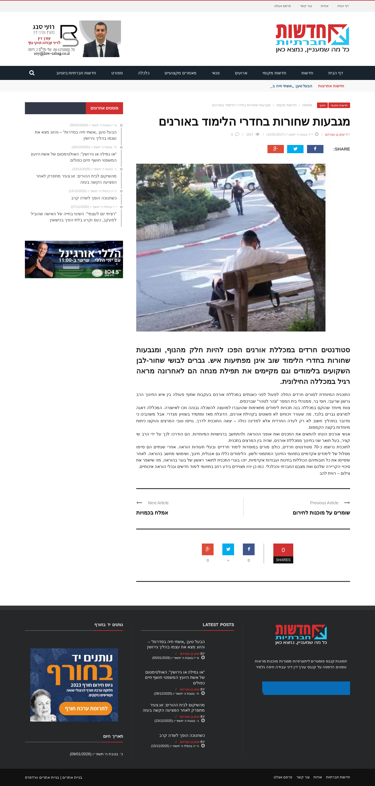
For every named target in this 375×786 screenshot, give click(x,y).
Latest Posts (218, 624)
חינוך (322, 105)
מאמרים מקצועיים (181, 73)
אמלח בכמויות (152, 513)
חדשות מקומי (274, 73)
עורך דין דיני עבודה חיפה (286, 667)
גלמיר (260, 667)
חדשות (307, 73)
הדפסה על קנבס (321, 667)
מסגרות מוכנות (279, 661)
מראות (260, 661)
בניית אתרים (72, 777)
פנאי (216, 73)
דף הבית (343, 6)
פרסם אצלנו (282, 6)
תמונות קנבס (336, 661)
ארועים (241, 73)
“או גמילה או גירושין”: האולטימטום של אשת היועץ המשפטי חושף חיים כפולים (175, 677)
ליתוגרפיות (301, 661)
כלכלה (143, 73)
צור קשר (306, 6)
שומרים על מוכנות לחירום (321, 513)
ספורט (117, 73)
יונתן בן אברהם (335, 134)
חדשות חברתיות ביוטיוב (76, 73)
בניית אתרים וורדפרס (42, 777)
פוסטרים (318, 661)
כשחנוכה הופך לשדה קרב (182, 735)
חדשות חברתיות (338, 777)
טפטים (341, 667)
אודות (324, 6)
